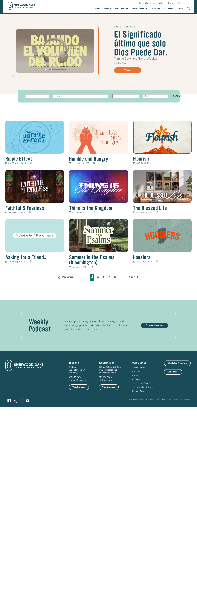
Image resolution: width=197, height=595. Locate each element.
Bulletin (161, 3)
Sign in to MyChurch (141, 384)
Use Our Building (139, 391)
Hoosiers (142, 257)
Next (132, 277)
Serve (170, 9)
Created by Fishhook (182, 400)
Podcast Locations (155, 325)
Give (180, 3)
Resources (158, 9)
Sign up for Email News (142, 387)
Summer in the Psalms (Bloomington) (92, 260)
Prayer (171, 3)
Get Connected (140, 9)
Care (180, 9)
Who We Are (121, 9)
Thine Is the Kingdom (90, 208)
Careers (136, 380)
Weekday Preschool (177, 363)
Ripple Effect (18, 158)
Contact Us (173, 372)
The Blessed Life (150, 208)
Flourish (141, 158)
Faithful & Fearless (24, 208)
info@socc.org (105, 380)
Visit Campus (78, 387)
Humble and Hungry (88, 158)
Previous (67, 277)
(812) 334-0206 (105, 377)
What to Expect (102, 9)
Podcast (136, 372)
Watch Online (138, 368)
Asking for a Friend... (26, 257)
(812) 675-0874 (75, 377)
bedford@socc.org (77, 380)
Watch (127, 70)
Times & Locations (147, 3)
